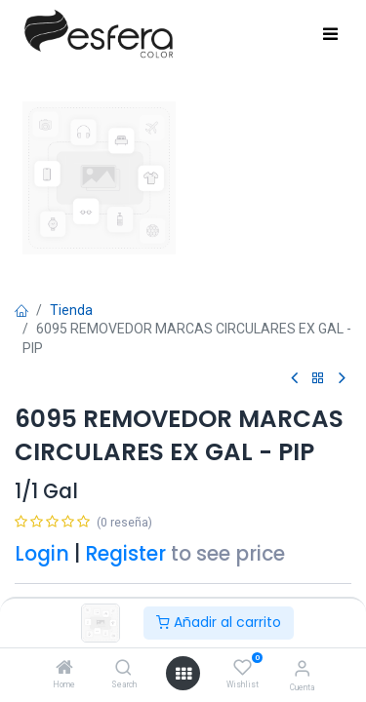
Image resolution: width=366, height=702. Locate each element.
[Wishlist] (242, 668)
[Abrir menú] (183, 673)
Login (42, 553)
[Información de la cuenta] (302, 668)
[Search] (123, 669)
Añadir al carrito (218, 622)
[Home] (64, 669)
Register (125, 553)
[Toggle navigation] (330, 35)
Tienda (71, 310)
